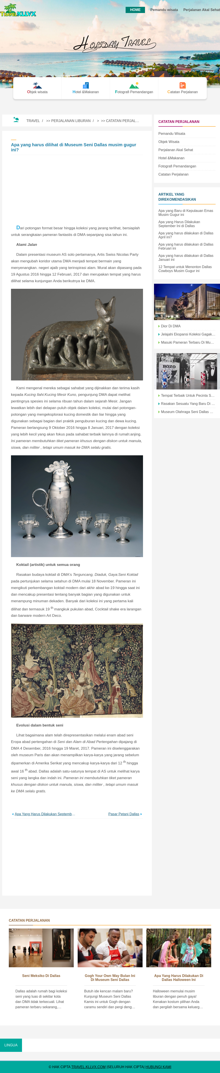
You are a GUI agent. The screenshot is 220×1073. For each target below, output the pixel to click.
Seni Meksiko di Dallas (41, 976)
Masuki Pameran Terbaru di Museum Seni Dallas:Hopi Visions (188, 342)
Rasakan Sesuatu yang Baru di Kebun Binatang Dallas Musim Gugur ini (188, 404)
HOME (135, 10)
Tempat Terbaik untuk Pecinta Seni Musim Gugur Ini (188, 395)
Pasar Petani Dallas (123, 814)
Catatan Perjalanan (125, 121)
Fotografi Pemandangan (177, 166)
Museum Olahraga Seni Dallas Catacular (188, 412)
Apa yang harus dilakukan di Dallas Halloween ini (178, 978)
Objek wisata (168, 142)
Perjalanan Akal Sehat (201, 10)
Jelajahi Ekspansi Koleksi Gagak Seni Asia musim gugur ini (188, 334)
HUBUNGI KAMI (158, 1067)
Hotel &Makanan (171, 158)
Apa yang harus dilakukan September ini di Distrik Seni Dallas (46, 814)
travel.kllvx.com (88, 1067)
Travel (33, 121)
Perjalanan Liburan (71, 121)
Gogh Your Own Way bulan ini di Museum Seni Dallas (110, 978)
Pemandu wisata (164, 10)
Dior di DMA (171, 326)
